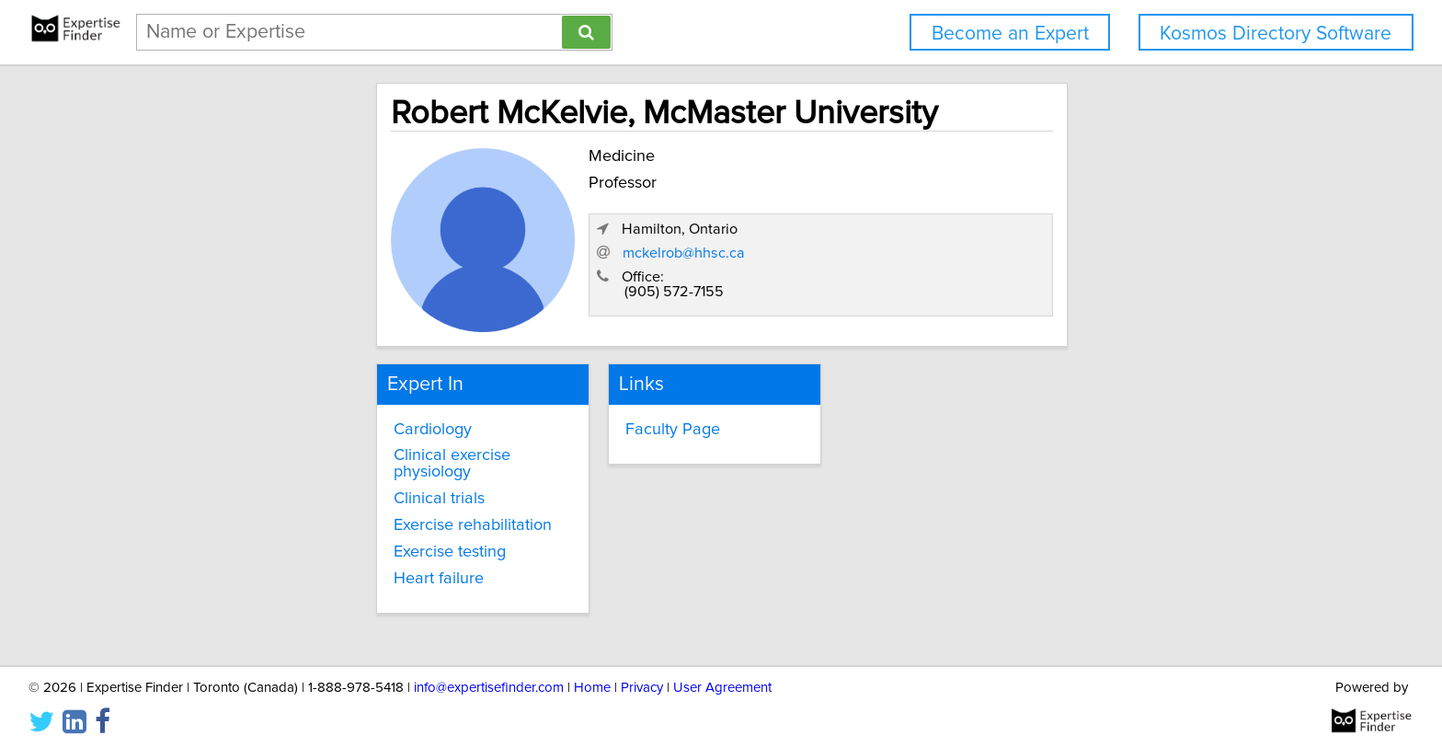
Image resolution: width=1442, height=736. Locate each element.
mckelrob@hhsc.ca (1017, 262)
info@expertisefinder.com (489, 669)
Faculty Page (604, 425)
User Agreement (722, 669)
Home (592, 669)
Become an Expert (1010, 33)
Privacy (642, 669)
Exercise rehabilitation (314, 505)
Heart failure (280, 557)
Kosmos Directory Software (1275, 33)
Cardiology (274, 425)
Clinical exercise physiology (334, 451)
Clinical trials (280, 478)
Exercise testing (291, 531)
